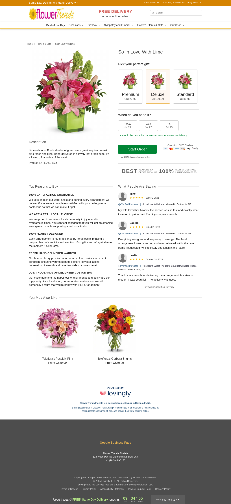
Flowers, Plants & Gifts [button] (152, 25)
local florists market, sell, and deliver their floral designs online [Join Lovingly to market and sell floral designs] (119, 411)
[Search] (176, 13)
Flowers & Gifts (44, 44)
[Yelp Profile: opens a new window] (110, 432)
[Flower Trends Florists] (55, 14)
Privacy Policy (89, 489)
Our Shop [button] (177, 25)
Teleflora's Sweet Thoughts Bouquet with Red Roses (170, 266)
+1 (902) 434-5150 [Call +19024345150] (115, 460)
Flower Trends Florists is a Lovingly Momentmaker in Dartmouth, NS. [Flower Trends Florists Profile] (115, 403)
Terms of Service (69, 489)
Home (30, 44)
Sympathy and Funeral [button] (119, 25)
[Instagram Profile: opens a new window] (121, 432)
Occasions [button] (76, 25)
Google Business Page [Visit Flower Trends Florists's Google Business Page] (115, 442)
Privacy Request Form (139, 489)
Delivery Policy (162, 489)
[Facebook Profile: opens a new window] (99, 432)
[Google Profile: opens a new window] (132, 432)
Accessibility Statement (112, 489)
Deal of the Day (55, 25)
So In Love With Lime (153, 204)
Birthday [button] (94, 25)
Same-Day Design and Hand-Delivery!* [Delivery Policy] (53, 2)
